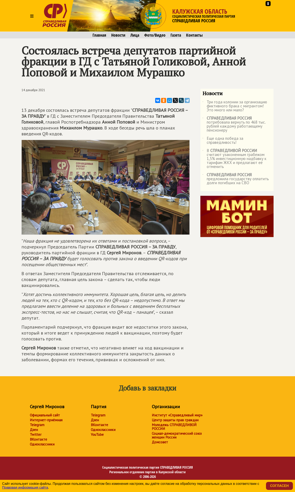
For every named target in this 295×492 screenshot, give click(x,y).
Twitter (35, 434)
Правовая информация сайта (25, 487)
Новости (118, 35)
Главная (99, 35)
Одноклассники (42, 444)
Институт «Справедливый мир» (177, 415)
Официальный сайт (45, 415)
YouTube (97, 434)
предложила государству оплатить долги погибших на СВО (235, 179)
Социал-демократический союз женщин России (177, 435)
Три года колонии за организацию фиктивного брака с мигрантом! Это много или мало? (234, 106)
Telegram (37, 425)
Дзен (34, 430)
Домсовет (160, 442)
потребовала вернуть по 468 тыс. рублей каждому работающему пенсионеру (234, 124)
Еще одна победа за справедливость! (222, 140)
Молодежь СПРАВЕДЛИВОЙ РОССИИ (174, 427)
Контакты (194, 35)
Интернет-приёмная (46, 420)
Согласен (279, 486)
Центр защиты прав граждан (175, 420)
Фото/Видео (154, 35)
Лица (134, 35)
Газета (176, 35)
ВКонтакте (38, 439)
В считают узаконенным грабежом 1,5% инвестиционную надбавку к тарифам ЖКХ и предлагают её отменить (234, 159)
